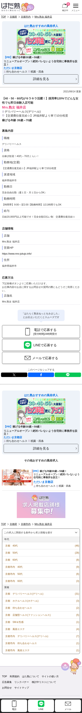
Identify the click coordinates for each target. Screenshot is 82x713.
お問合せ (7, 687)
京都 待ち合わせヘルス (18, 608)
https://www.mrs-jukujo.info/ (17, 253)
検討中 (66, 7)
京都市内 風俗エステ (17, 650)
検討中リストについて (44, 682)
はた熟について (30, 676)
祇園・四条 (37, 71)
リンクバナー (21, 682)
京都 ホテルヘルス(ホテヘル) (21, 600)
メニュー (75, 8)
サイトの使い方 (50, 676)
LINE (68, 375)
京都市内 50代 (13, 574)
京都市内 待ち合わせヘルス (21, 643)
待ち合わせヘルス (16, 71)
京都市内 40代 (13, 567)
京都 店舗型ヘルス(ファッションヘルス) (28, 615)
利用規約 (14, 676)
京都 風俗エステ (15, 629)
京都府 (13, 16)
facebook (41, 375)
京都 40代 (11, 545)
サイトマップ (21, 687)
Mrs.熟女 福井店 (43, 16)
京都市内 (26, 16)
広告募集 (7, 682)
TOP (3, 16)
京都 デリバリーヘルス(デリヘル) (24, 593)
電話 (14, 709)
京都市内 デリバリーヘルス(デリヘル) (26, 636)
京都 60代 (11, 559)
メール (68, 709)
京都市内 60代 (13, 581)
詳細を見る (41, 79)
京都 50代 (11, 552)
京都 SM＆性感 (14, 622)
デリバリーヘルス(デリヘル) (22, 111)
